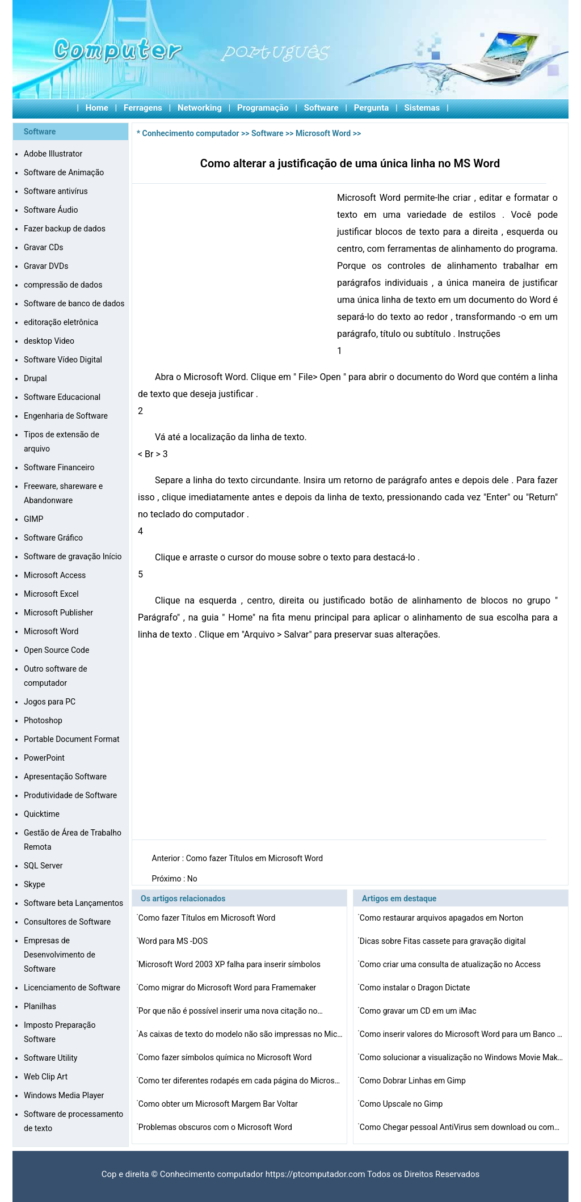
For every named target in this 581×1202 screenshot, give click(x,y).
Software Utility (50, 1057)
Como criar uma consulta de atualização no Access (451, 964)
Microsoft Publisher (58, 612)
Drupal (35, 378)
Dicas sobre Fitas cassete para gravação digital (444, 941)
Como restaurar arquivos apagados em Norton (442, 917)
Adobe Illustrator (53, 153)
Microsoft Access (55, 575)
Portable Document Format (72, 739)
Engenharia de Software (66, 415)
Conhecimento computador (190, 133)
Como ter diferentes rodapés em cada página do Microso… (240, 1080)
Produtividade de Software (70, 795)
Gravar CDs (44, 247)
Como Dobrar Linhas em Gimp (414, 1080)
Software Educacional (62, 397)
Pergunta (371, 108)
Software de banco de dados (74, 303)
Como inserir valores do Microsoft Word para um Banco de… (462, 1034)
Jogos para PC (49, 701)
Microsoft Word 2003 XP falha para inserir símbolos (230, 964)
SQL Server (43, 865)
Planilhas (40, 1006)
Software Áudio (51, 209)
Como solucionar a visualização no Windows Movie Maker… (462, 1057)
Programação (263, 108)
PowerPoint (44, 757)
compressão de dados (63, 284)
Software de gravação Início (72, 556)
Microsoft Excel (51, 593)
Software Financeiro (59, 467)
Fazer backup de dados (65, 228)
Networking (200, 108)
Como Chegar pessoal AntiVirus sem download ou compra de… (462, 1127)
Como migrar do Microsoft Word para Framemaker (228, 987)
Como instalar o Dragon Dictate (416, 987)
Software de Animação (64, 172)
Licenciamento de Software (72, 987)
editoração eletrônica (61, 322)
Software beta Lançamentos (73, 903)
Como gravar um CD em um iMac (419, 1010)
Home (97, 108)
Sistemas (422, 108)
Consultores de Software (67, 921)
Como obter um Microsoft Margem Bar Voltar (219, 1103)
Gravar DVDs (46, 266)
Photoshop (43, 720)
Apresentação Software (65, 776)
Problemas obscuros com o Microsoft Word (216, 1127)
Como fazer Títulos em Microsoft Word (255, 858)
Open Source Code (56, 650)
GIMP (33, 519)
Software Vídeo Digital (63, 359)
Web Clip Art (46, 1076)
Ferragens (143, 108)
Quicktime (42, 814)
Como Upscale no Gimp (402, 1103)
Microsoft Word (51, 631)
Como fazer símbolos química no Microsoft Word (226, 1057)
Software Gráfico (53, 537)
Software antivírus (56, 191)
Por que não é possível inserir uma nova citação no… (230, 1010)
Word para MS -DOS (174, 941)
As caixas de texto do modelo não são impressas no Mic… (240, 1034)
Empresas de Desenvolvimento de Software (59, 954)
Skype (34, 884)
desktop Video (49, 340)
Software (321, 108)
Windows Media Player (64, 1095)
